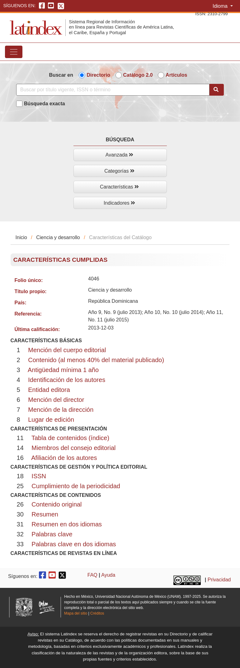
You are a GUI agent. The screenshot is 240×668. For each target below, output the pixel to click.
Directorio (98, 75)
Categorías (119, 171)
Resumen (44, 514)
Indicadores (119, 203)
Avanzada (119, 154)
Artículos (176, 75)
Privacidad (219, 580)
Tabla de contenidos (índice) (70, 437)
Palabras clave (51, 534)
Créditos (97, 613)
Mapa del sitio (75, 613)
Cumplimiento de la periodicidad (75, 486)
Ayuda (108, 575)
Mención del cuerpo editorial (67, 350)
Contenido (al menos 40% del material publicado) (96, 360)
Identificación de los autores (66, 379)
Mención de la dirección (60, 409)
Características (119, 186)
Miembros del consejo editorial (73, 447)
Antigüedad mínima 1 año (63, 369)
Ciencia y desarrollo (58, 237)
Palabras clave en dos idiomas (73, 544)
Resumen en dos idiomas (66, 524)
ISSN (38, 476)
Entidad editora (49, 389)
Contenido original (56, 504)
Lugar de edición (51, 419)
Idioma (221, 6)
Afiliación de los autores (64, 457)
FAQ (92, 575)
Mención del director (56, 399)
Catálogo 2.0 (138, 75)
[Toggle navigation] (13, 52)
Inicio (21, 237)
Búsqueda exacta (44, 103)
